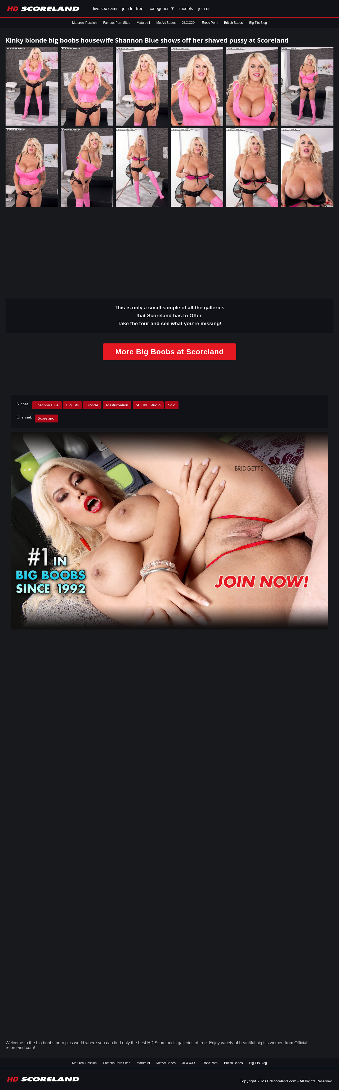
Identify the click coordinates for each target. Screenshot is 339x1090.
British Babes (233, 23)
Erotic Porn (209, 23)
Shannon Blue (47, 405)
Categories (162, 8)
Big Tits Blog (258, 23)
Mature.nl (143, 23)
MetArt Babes (166, 23)
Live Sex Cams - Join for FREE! (119, 8)
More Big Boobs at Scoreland (169, 352)
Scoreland (46, 418)
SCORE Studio (148, 405)
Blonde (92, 405)
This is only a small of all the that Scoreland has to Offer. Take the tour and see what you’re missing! (170, 315)
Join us (204, 8)
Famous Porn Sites (116, 23)
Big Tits (72, 405)
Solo (171, 405)
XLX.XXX (188, 23)
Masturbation (117, 405)
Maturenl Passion (84, 23)
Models (186, 8)
